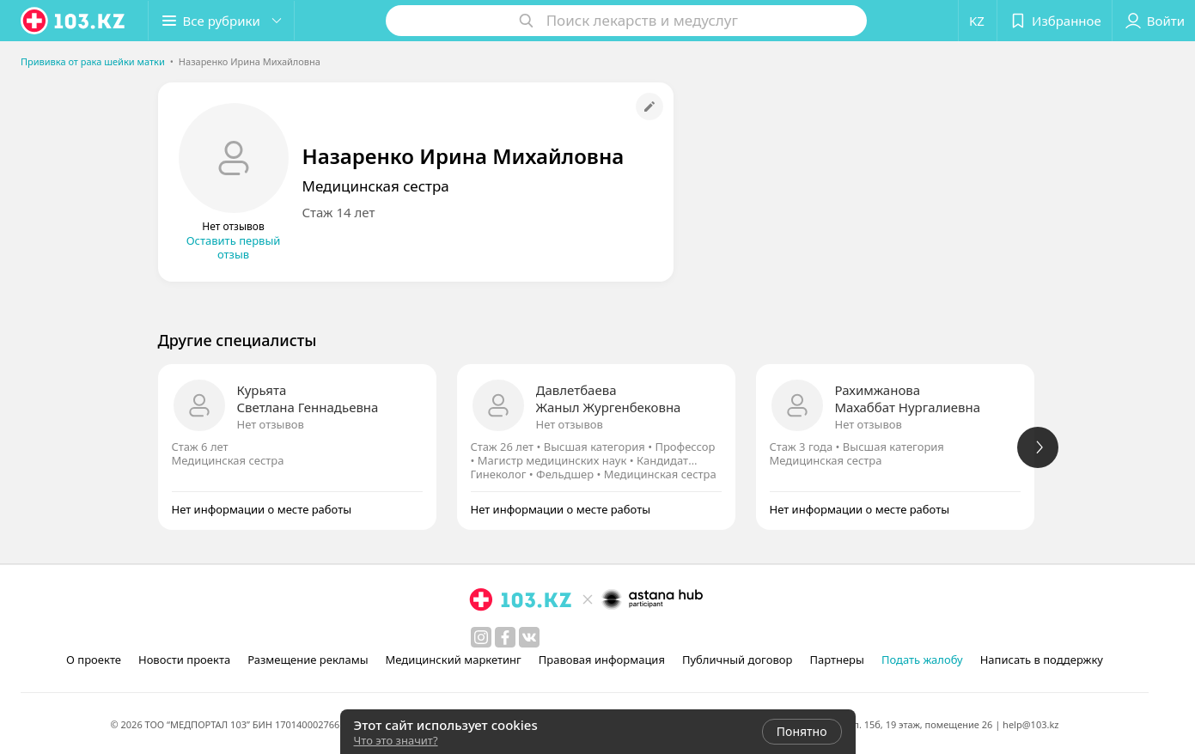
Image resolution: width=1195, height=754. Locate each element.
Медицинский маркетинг (453, 659)
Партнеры (836, 659)
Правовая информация (602, 659)
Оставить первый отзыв (233, 247)
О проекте (93, 659)
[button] (222, 20)
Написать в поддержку (1041, 659)
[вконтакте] (529, 637)
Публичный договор (737, 659)
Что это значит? (396, 740)
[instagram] (481, 637)
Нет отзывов (270, 424)
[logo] (74, 20)
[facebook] (505, 637)
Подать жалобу (922, 659)
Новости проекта (184, 659)
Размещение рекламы (307, 659)
